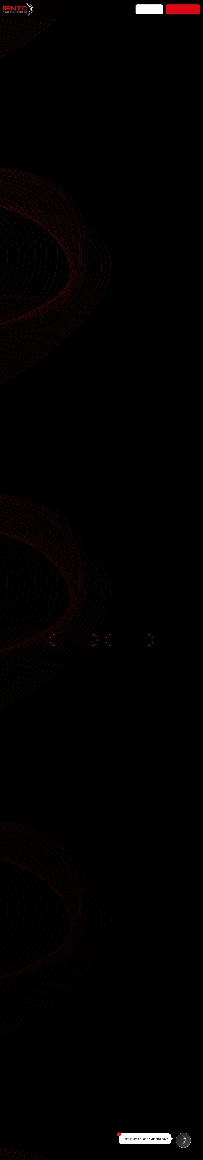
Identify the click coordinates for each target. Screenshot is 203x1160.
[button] (76, 9)
